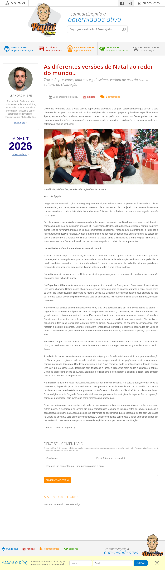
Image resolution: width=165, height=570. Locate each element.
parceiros (73, 549)
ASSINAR (141, 563)
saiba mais (19, 122)
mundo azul (12, 549)
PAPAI (18, 3)
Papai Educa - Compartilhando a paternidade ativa (44, 20)
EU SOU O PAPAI (149, 49)
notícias (91, 97)
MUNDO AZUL (22, 49)
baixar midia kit (19, 154)
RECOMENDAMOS (84, 49)
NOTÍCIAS (54, 49)
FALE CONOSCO (151, 3)
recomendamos (51, 549)
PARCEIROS (117, 49)
